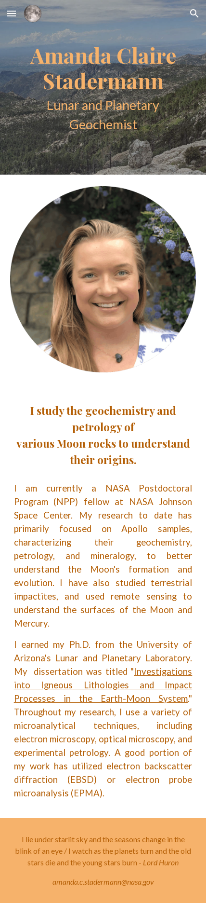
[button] (11, 13)
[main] (103, 87)
